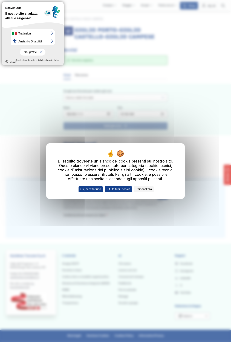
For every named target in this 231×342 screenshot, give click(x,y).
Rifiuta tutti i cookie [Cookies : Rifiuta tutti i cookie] (118, 189)
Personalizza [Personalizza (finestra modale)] (144, 189)
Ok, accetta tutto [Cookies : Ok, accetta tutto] (90, 189)
